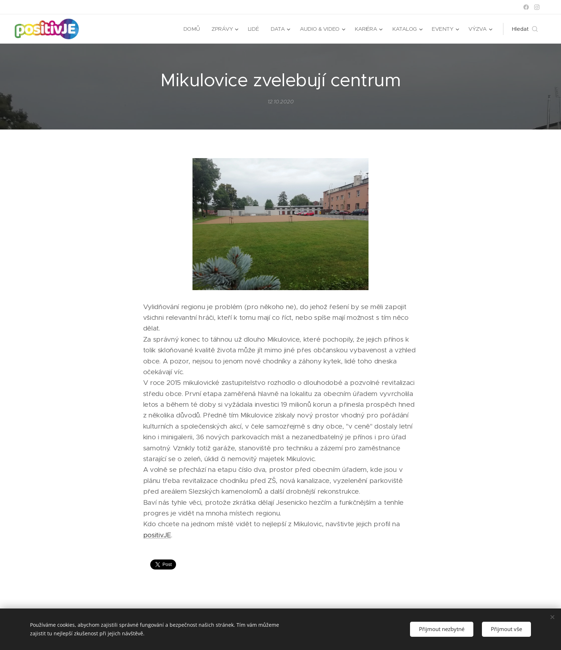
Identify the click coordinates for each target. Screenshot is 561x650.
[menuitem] (189, 29)
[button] (525, 29)
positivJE (157, 535)
